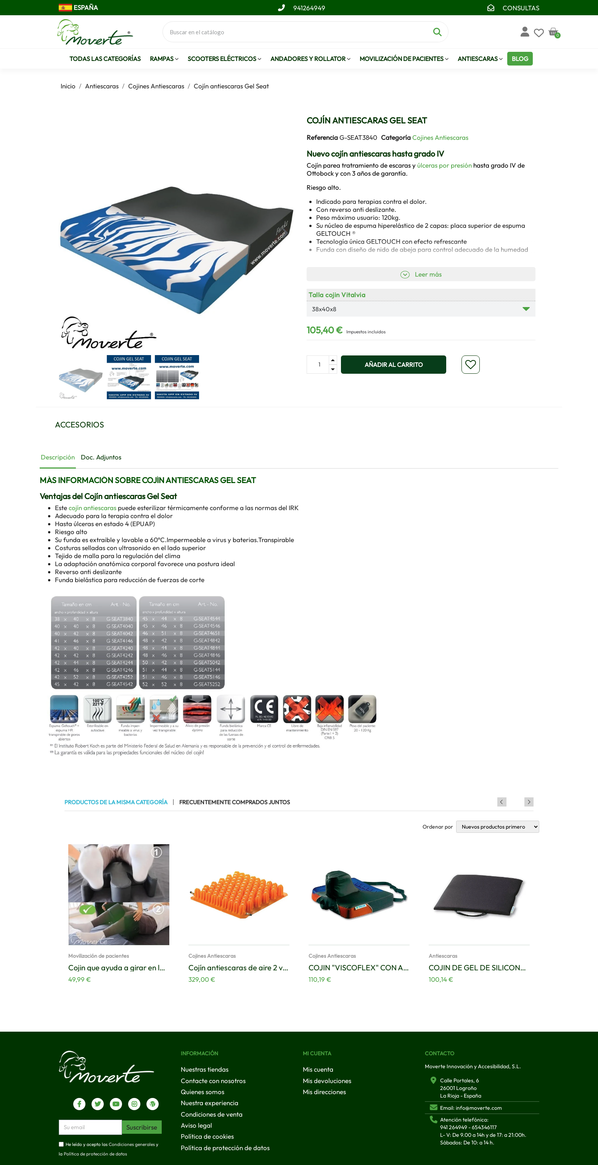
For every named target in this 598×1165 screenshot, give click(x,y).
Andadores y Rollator (310, 59)
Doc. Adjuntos (101, 457)
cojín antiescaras (92, 508)
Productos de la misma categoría (115, 802)
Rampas (164, 59)
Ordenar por (438, 826)
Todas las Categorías (105, 58)
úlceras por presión (444, 165)
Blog (520, 58)
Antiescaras (480, 59)
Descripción (58, 457)
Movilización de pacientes (404, 59)
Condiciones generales (132, 1144)
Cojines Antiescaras (440, 137)
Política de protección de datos (95, 1154)
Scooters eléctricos (224, 59)
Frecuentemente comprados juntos (234, 802)
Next (529, 802)
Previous (518, 802)
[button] (69, 233)
